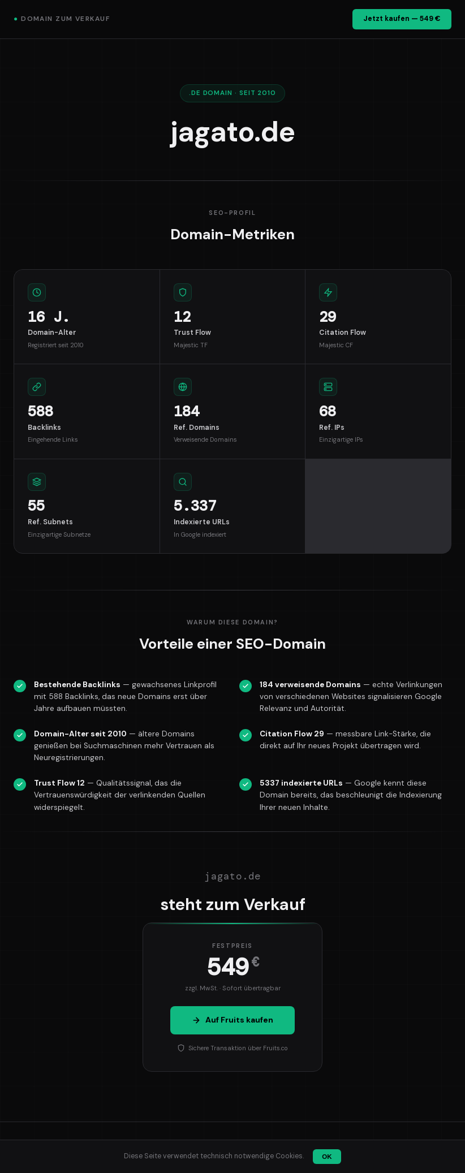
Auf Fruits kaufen (232, 1020)
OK (326, 1156)
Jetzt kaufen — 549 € (402, 18)
